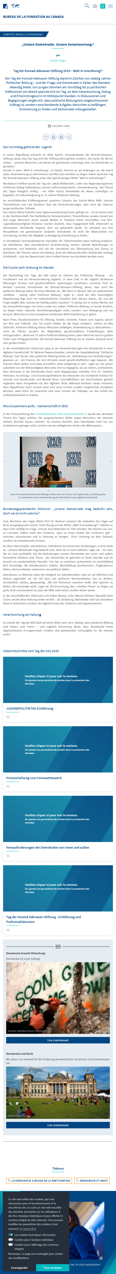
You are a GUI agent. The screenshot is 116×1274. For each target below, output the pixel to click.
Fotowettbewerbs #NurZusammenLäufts (61, 414)
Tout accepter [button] (53, 1268)
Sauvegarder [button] (19, 1268)
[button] (5, 461)
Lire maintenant (58, 1040)
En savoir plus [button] (28, 1228)
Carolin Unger (58, 60)
